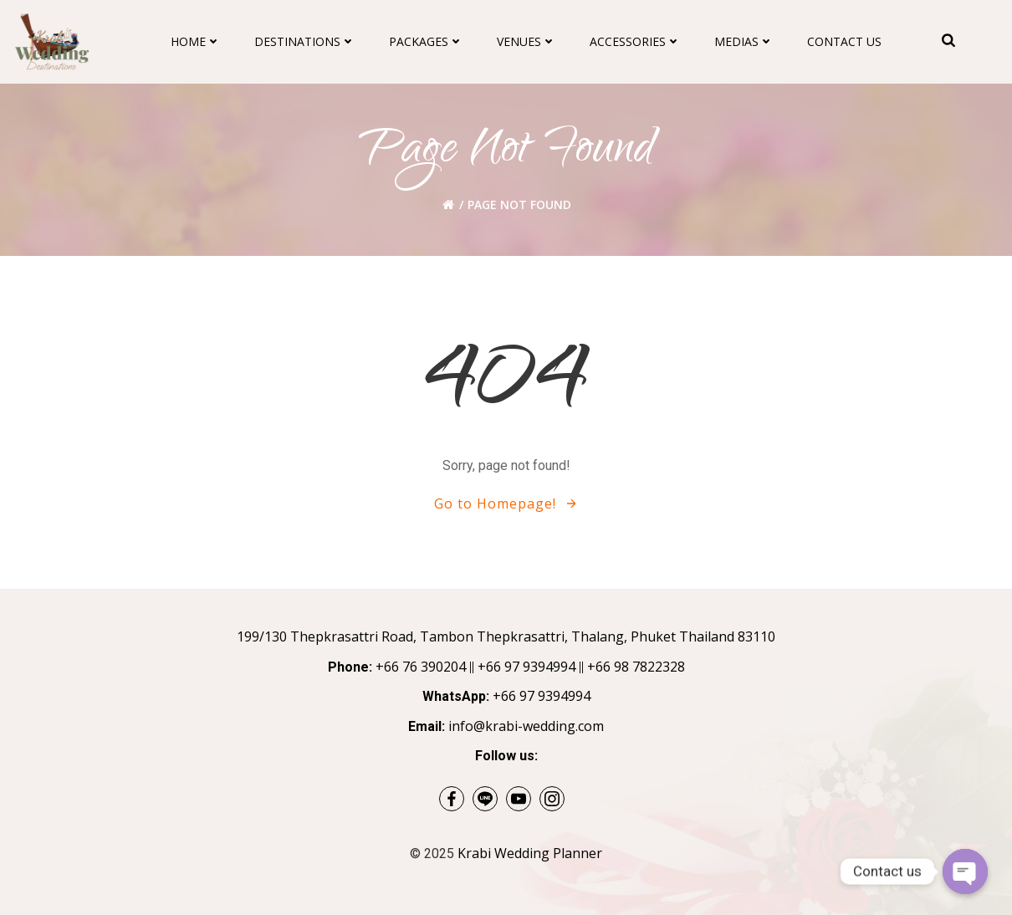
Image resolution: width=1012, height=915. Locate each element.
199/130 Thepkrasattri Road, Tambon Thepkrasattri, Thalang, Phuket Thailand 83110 (506, 636)
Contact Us (844, 41)
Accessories (635, 41)
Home (196, 41)
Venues (526, 41)
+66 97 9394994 (526, 666)
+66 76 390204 (421, 666)
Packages (426, 41)
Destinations (304, 41)
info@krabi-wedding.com (526, 726)
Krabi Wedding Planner (529, 853)
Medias (744, 41)
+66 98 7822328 (636, 666)
